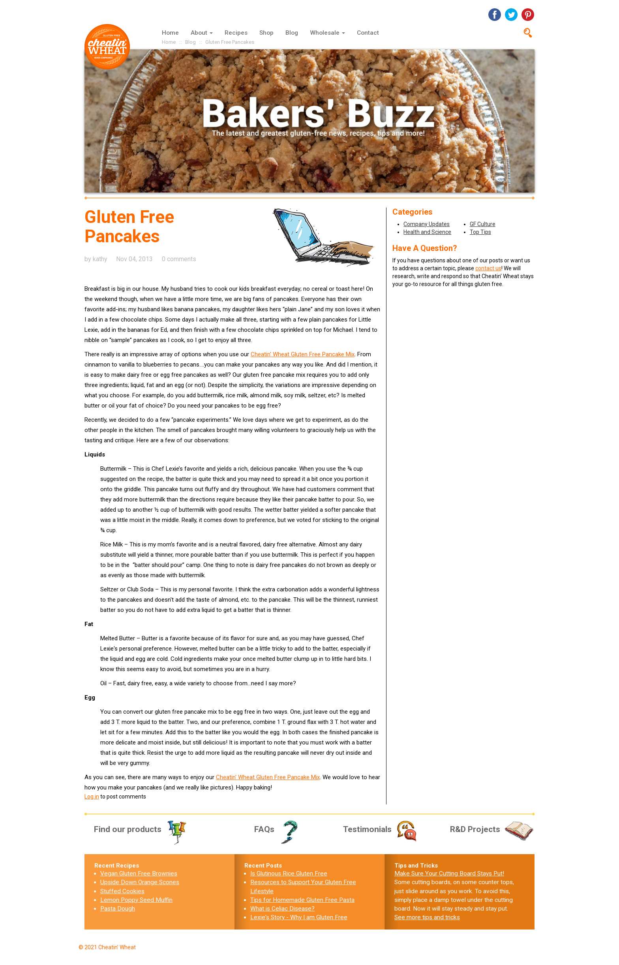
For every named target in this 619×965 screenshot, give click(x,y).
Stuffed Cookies (122, 891)
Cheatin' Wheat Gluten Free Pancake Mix (303, 354)
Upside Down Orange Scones (139, 882)
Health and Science (427, 232)
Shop (266, 32)
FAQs (279, 829)
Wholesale (327, 32)
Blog (291, 32)
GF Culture (482, 224)
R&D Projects (492, 829)
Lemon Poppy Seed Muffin (136, 899)
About (202, 32)
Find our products (141, 829)
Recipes (236, 32)
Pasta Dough (117, 908)
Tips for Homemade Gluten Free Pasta (302, 899)
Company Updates (426, 224)
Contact (368, 32)
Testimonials (381, 829)
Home (170, 32)
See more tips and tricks (427, 917)
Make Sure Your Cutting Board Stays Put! (449, 873)
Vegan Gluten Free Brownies (138, 873)
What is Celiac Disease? (282, 908)
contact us (488, 268)
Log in (91, 796)
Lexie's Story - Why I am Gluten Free (298, 917)
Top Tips (480, 232)
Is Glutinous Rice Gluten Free (288, 873)
